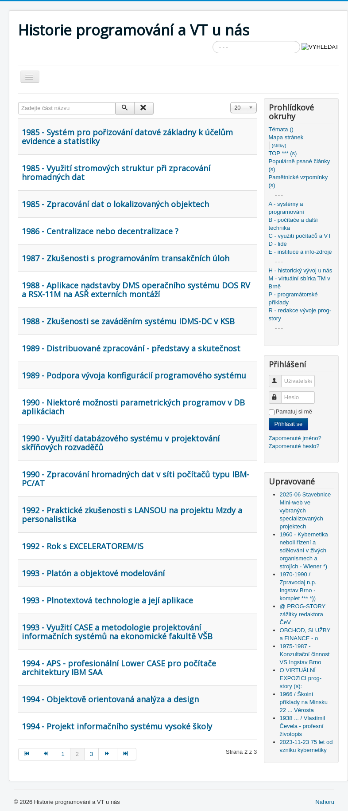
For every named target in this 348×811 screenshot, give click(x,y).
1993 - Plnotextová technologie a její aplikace (107, 600)
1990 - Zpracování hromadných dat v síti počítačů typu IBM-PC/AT (135, 478)
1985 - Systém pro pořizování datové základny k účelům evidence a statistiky (127, 136)
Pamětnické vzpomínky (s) (298, 181)
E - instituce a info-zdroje (300, 251)
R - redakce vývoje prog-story (300, 314)
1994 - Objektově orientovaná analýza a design (110, 699)
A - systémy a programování (286, 208)
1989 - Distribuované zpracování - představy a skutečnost (131, 348)
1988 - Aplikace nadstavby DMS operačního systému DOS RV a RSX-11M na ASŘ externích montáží (136, 289)
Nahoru (324, 802)
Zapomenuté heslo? (294, 446)
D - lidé (278, 243)
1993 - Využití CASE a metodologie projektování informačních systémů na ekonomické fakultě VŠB (117, 632)
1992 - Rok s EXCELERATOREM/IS (82, 546)
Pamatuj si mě (294, 411)
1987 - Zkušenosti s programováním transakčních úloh (125, 258)
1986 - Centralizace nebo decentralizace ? (100, 231)
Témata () (281, 129)
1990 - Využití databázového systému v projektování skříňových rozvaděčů (121, 443)
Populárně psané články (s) (299, 165)
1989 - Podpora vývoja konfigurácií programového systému (134, 375)
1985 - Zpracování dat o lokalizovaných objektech (115, 204)
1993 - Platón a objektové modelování (93, 573)
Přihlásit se (289, 424)
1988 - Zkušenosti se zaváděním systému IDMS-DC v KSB (128, 321)
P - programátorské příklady (293, 298)
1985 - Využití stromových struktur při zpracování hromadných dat (116, 172)
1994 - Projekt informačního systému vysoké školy (117, 726)
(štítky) (279, 145)
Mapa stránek (286, 137)
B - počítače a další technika (293, 224)
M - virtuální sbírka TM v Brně (299, 282)
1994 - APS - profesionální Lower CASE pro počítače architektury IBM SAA (119, 667)
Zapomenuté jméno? (295, 438)
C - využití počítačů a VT (300, 235)
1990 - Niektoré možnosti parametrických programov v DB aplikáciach (133, 407)
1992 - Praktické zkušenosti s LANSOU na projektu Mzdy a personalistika (132, 514)
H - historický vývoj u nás (301, 270)
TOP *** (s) (283, 153)
